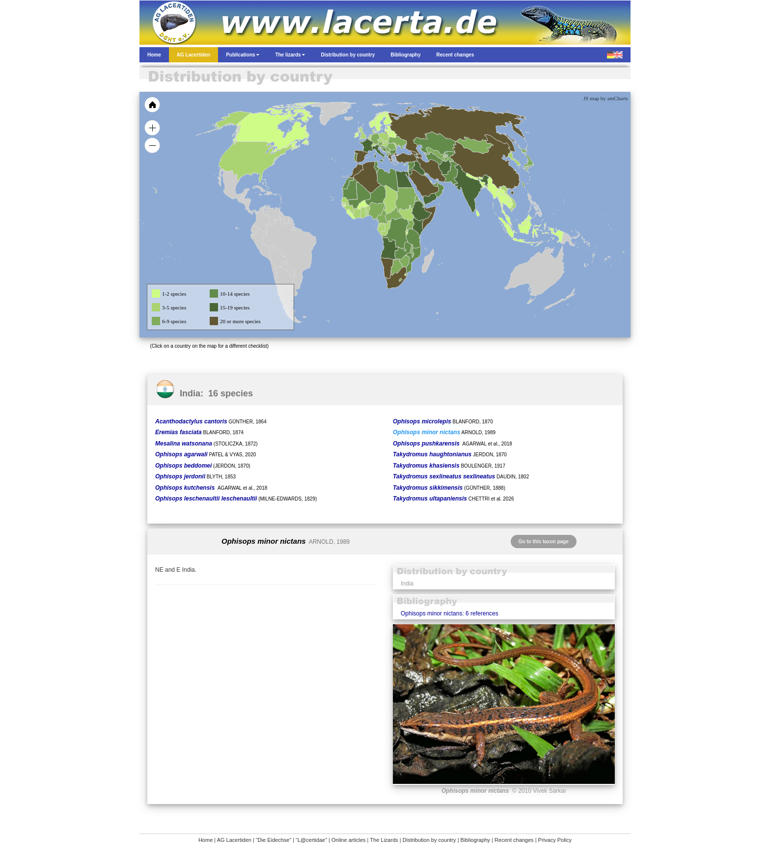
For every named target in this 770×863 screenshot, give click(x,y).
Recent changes (514, 840)
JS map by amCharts (605, 98)
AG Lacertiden (234, 840)
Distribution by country (429, 840)
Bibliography (476, 840)
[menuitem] (435, 184)
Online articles (348, 840)
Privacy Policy (555, 840)
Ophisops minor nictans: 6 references (449, 613)
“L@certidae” (311, 840)
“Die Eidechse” (273, 840)
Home (205, 840)
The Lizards (384, 840)
